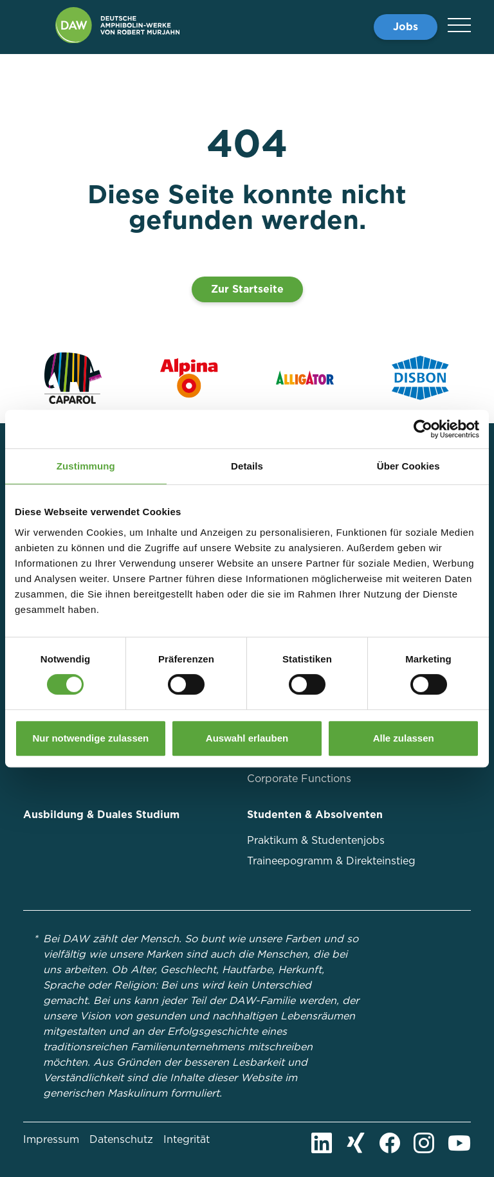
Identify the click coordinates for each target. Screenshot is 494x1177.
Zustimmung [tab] (86, 466)
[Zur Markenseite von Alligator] (305, 378)
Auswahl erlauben (247, 738)
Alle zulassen (403, 738)
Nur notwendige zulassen (90, 738)
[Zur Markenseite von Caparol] (73, 378)
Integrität (186, 1139)
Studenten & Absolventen (315, 814)
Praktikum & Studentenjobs (316, 840)
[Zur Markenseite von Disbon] (420, 378)
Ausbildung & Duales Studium (101, 814)
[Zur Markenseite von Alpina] (189, 378)
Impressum (51, 1139)
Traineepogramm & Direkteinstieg (331, 861)
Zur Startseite (247, 289)
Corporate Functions (299, 778)
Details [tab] (247, 466)
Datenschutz (121, 1139)
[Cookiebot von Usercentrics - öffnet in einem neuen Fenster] (423, 429)
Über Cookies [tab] (408, 466)
